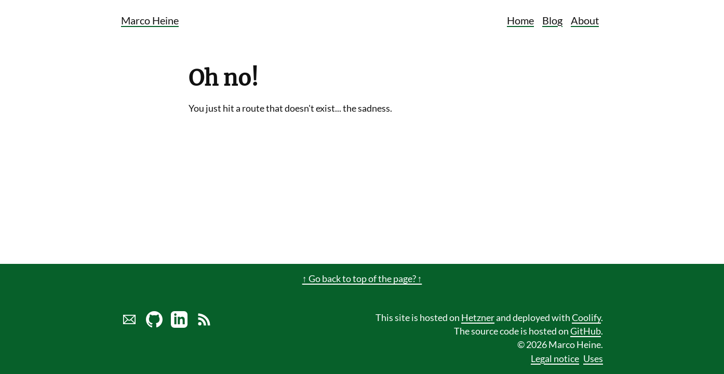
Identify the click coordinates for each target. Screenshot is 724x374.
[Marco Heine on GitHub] (154, 324)
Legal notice (555, 358)
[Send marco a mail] (129, 324)
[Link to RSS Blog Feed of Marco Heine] (204, 324)
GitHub (585, 331)
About (585, 20)
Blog (552, 20)
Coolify (586, 317)
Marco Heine (150, 20)
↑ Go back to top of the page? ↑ (362, 278)
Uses (593, 358)
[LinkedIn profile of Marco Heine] (179, 324)
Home (520, 20)
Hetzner (477, 317)
